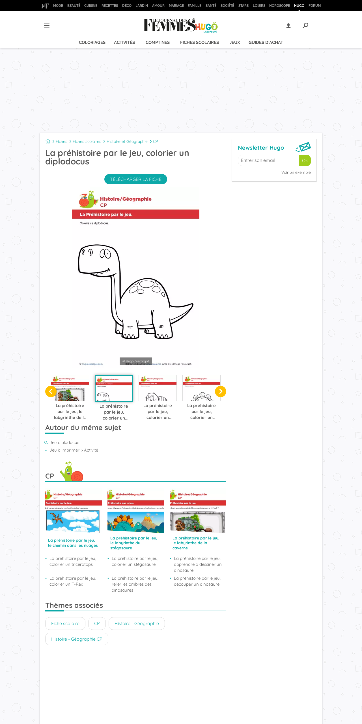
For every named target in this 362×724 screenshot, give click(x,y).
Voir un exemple (296, 172)
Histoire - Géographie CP (76, 639)
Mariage (176, 6)
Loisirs (259, 6)
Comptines (158, 42)
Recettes (110, 6)
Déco (127, 6)
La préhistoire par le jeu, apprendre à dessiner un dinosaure (198, 564)
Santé (211, 6)
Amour (158, 6)
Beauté (73, 6)
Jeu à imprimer (64, 450)
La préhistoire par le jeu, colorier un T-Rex (72, 581)
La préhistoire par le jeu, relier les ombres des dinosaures (135, 584)
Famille (194, 6)
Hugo (299, 6)
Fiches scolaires (199, 42)
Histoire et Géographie (127, 141)
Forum (315, 6)
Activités (124, 42)
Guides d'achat (266, 42)
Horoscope (279, 6)
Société (227, 6)
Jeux (235, 42)
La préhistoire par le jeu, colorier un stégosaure (135, 561)
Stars (243, 6)
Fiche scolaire (65, 623)
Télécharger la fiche (135, 179)
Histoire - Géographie (137, 623)
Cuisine (90, 6)
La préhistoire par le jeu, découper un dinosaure (197, 581)
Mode (58, 6)
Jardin (142, 6)
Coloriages (92, 42)
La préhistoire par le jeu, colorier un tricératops (72, 561)
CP (155, 141)
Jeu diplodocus (64, 442)
